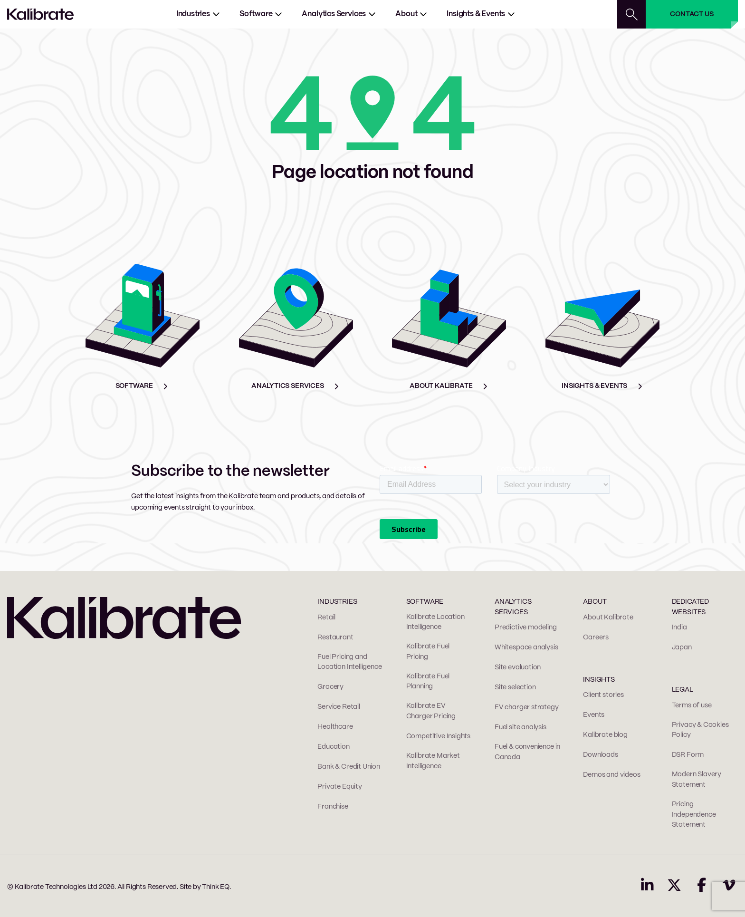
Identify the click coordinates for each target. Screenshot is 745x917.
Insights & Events (476, 14)
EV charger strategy (527, 707)
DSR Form (688, 755)
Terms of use (692, 705)
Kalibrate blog (605, 735)
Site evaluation (518, 667)
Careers (596, 637)
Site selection (515, 687)
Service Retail (338, 707)
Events (593, 715)
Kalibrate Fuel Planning (427, 681)
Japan (682, 647)
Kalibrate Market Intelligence (433, 761)
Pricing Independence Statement (694, 814)
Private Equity (339, 786)
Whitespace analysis (526, 647)
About (406, 14)
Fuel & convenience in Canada (527, 752)
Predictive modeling (526, 627)
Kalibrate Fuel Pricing (427, 651)
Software (256, 14)
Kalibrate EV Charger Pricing (431, 711)
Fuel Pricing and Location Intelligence (349, 662)
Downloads (600, 755)
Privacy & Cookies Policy (700, 730)
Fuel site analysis (520, 727)
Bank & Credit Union (348, 766)
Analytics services (334, 14)
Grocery (330, 687)
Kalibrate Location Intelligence (435, 622)
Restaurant (335, 637)
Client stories (603, 695)
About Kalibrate (608, 617)
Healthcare (335, 727)
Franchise (332, 806)
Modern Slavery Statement (696, 779)
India (679, 627)
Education (333, 746)
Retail (326, 617)
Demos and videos (611, 775)
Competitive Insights (438, 736)
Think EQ (215, 887)
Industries (193, 14)
